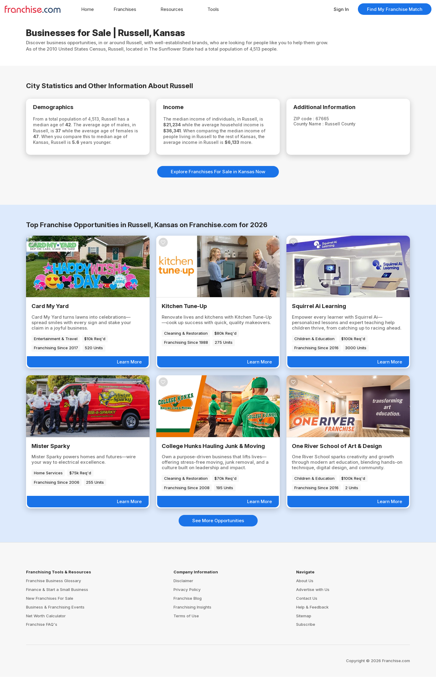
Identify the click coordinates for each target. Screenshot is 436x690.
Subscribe (305, 637)
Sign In (341, 9)
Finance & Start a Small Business (57, 602)
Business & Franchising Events (55, 620)
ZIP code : (309, 121)
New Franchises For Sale (49, 611)
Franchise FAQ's (41, 637)
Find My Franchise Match (394, 9)
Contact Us (306, 611)
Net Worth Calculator (46, 628)
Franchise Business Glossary (53, 593)
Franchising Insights (192, 620)
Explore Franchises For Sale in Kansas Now (218, 184)
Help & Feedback (312, 620)
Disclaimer (183, 593)
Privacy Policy (187, 602)
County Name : (315, 126)
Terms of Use (186, 628)
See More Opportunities (218, 533)
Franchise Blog (187, 611)
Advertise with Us (312, 602)
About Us (304, 593)
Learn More (129, 375)
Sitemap (303, 628)
